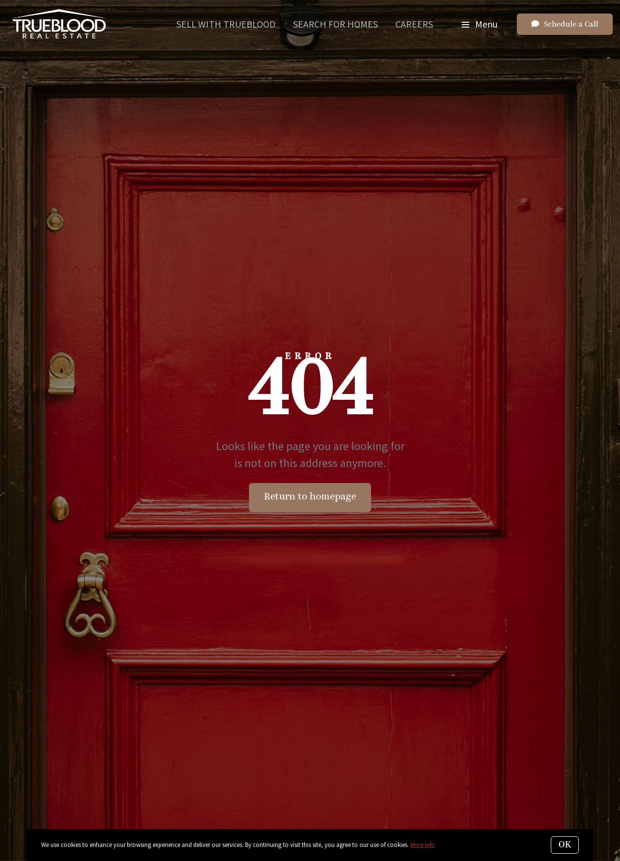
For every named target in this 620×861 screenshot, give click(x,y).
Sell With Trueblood (226, 24)
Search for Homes (335, 24)
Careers (414, 24)
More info (422, 845)
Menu (479, 24)
